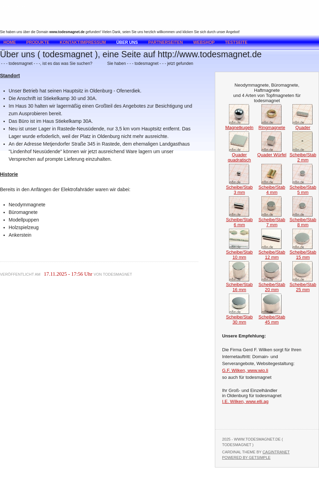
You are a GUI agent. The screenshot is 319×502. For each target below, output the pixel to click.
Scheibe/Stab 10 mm (239, 252)
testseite (236, 42)
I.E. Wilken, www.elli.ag (245, 401)
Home (9, 42)
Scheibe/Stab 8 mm (303, 220)
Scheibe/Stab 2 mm (303, 155)
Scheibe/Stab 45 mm (272, 317)
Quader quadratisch (239, 155)
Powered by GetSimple (246, 457)
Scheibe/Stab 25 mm (303, 285)
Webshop (204, 42)
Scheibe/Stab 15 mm (303, 252)
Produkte (37, 42)
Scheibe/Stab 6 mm (239, 220)
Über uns (127, 42)
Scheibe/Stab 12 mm (272, 252)
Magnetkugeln (239, 125)
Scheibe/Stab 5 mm (303, 187)
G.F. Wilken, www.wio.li (245, 370)
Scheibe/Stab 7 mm (272, 220)
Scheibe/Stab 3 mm (239, 187)
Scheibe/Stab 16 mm (239, 285)
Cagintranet (276, 452)
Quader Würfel (272, 152)
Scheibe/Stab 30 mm (239, 317)
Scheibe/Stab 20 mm (272, 285)
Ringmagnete (272, 125)
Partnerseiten (165, 42)
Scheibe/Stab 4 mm (272, 187)
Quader (302, 125)
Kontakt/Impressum (83, 42)
